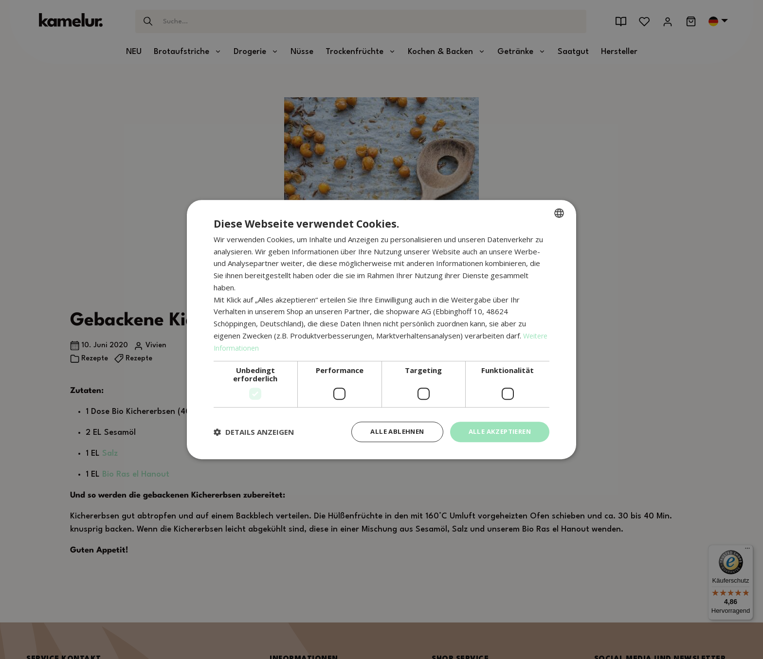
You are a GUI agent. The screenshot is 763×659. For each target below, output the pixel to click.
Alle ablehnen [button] (389, 431)
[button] (254, 431)
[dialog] (381, 329)
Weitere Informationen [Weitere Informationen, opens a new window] (252, 347)
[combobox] (559, 212)
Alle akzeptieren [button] (497, 431)
